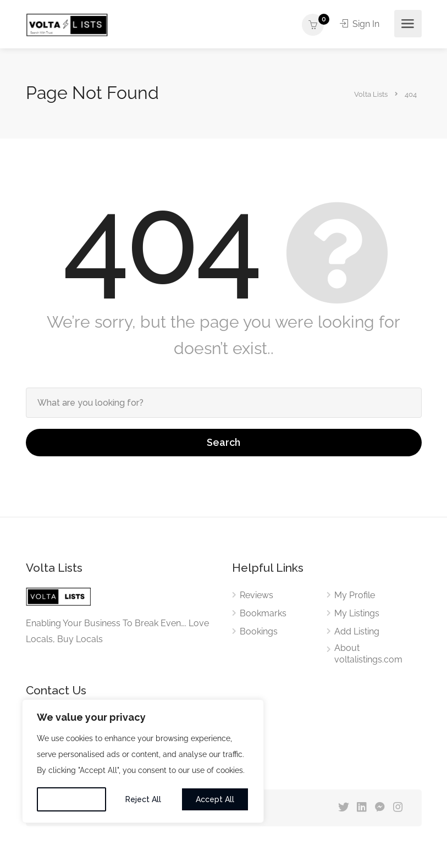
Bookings (259, 631)
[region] (143, 761)
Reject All (143, 799)
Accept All (215, 799)
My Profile (354, 595)
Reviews (256, 595)
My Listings (356, 613)
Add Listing (356, 631)
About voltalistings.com (368, 654)
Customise (71, 799)
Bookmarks (263, 613)
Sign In (359, 24)
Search (223, 442)
